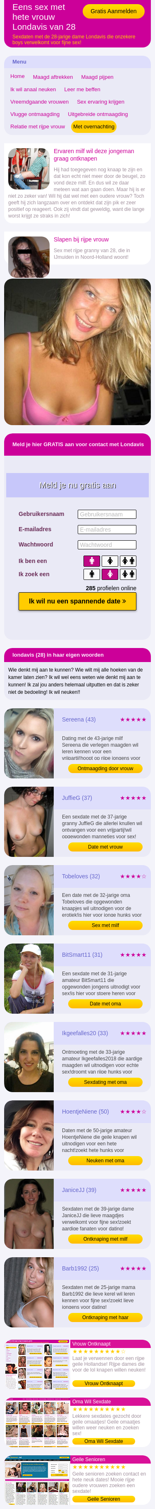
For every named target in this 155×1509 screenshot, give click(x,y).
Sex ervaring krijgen (100, 102)
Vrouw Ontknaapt (104, 1383)
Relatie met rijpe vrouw (37, 126)
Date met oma (105, 1004)
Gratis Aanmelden (113, 11)
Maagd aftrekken (53, 77)
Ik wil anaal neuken (33, 89)
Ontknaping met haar (105, 1317)
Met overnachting (93, 126)
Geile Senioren (103, 1499)
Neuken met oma (105, 1161)
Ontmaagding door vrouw (106, 768)
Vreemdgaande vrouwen (39, 102)
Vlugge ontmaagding (35, 114)
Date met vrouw (105, 847)
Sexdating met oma (105, 1082)
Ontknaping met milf (105, 1239)
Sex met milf (105, 925)
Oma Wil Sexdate (103, 1441)
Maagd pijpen (97, 77)
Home (17, 76)
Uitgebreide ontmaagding (98, 114)
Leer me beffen (82, 89)
